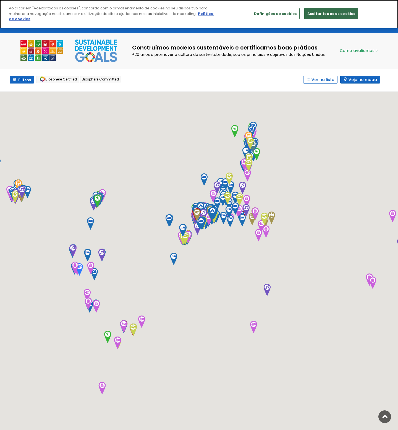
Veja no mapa (363, 79)
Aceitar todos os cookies (331, 13)
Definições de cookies (275, 13)
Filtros (24, 80)
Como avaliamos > (359, 50)
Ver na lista (322, 79)
